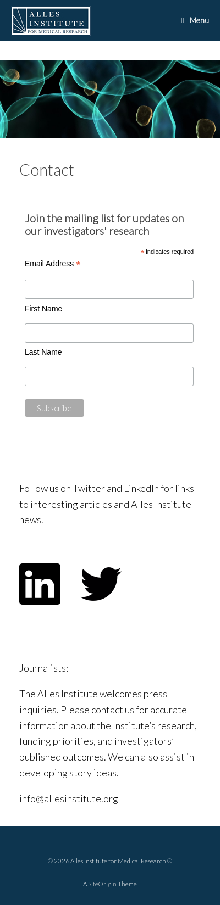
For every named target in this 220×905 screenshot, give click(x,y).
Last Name (43, 352)
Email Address (53, 264)
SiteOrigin (102, 883)
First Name (43, 308)
